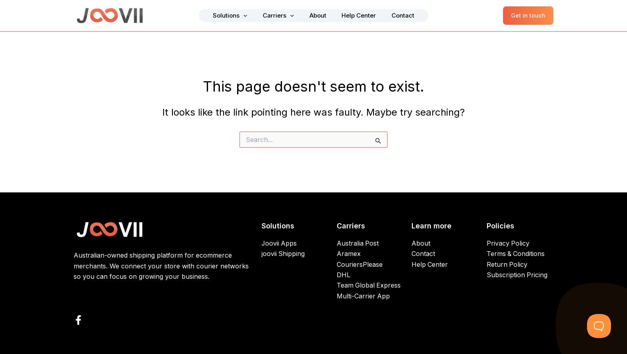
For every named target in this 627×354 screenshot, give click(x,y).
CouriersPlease (360, 264)
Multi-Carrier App (363, 296)
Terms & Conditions (516, 254)
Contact (391, 15)
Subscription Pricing (517, 275)
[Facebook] (78, 320)
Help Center (353, 15)
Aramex (349, 254)
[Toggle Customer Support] (599, 326)
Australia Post (358, 244)
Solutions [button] (242, 16)
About (318, 15)
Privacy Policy (508, 244)
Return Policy (507, 264)
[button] (255, 16)
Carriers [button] (284, 16)
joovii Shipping (283, 254)
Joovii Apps (280, 244)
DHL (343, 275)
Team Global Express (369, 286)
